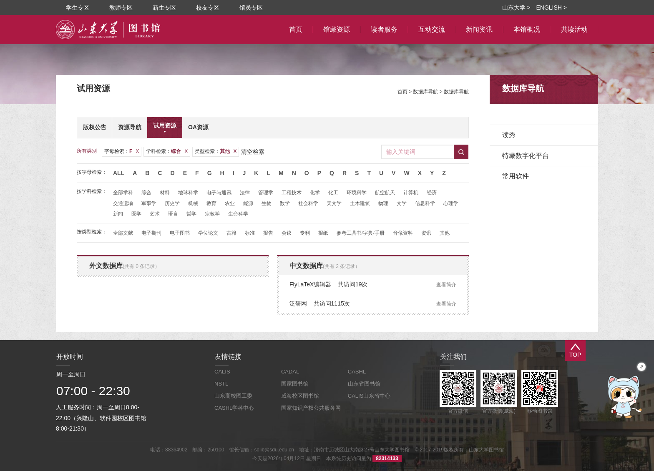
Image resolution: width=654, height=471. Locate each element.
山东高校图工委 (233, 396)
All (118, 173)
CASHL (357, 371)
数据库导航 (425, 92)
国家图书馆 (294, 384)
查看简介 (446, 285)
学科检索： (167, 151)
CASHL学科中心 (234, 408)
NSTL (221, 384)
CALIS (222, 371)
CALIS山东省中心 (369, 396)
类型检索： (215, 151)
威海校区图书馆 (300, 396)
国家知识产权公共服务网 (311, 408)
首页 (402, 92)
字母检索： (121, 151)
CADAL (290, 371)
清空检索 (252, 151)
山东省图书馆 (364, 384)
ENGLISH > (551, 7)
